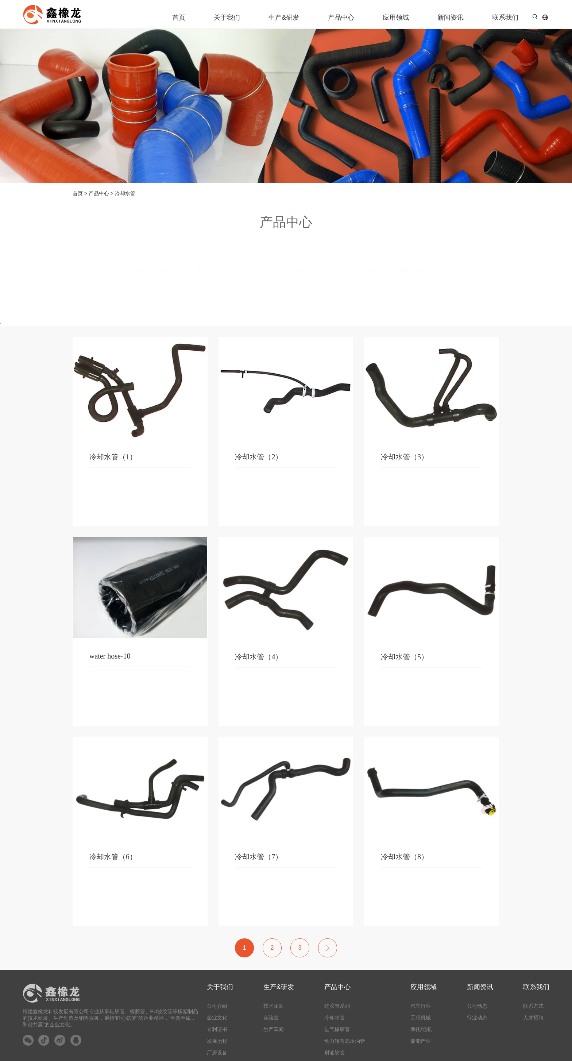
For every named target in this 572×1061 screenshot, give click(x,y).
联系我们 (505, 17)
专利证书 (217, 1029)
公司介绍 (217, 1006)
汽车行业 (420, 1006)
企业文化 (217, 1018)
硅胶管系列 (337, 1006)
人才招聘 (533, 1018)
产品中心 (341, 17)
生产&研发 (283, 17)
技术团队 (273, 1006)
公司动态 (477, 1006)
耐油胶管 (334, 1053)
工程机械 (420, 1018)
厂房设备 (217, 1053)
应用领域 (396, 17)
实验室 (271, 1018)
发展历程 (217, 1041)
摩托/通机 (421, 1029)
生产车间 (273, 1029)
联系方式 (533, 1006)
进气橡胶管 (337, 1029)
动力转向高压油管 (344, 1041)
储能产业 (420, 1041)
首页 (178, 17)
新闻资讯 (450, 17)
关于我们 (227, 17)
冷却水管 (334, 1018)
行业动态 (477, 1018)
